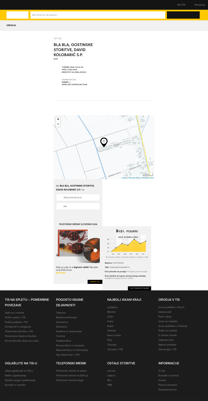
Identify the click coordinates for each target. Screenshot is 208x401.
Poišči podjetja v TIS (16, 322)
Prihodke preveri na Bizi (137, 271)
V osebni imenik (167, 335)
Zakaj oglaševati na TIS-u (19, 371)
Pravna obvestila (167, 385)
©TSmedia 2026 (147, 178)
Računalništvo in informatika (72, 350)
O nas (161, 371)
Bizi (65, 206)
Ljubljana (112, 307)
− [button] (58, 124)
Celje (110, 316)
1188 (109, 385)
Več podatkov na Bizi (139, 288)
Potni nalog (164, 316)
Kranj (110, 321)
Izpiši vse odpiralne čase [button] (74, 84)
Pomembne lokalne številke (20, 336)
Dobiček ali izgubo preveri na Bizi (119, 278)
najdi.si (111, 375)
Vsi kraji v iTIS (115, 349)
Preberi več (95, 281)
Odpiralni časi (166, 340)
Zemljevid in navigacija (18, 326)
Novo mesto (114, 335)
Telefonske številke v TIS (19, 331)
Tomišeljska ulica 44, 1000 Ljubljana (73, 68)
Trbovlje (111, 344)
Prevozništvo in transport (70, 345)
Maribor (111, 312)
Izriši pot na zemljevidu (74, 72)
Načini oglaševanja (15, 375)
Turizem (60, 336)
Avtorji (162, 380)
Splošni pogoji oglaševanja (20, 380)
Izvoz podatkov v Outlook (172, 326)
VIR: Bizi (58, 38)
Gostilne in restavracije (69, 331)
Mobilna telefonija (66, 317)
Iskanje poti (164, 312)
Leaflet (124, 178)
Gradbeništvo (63, 341)
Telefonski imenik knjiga (69, 380)
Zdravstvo (61, 326)
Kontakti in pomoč (168, 375)
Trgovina (61, 313)
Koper (110, 326)
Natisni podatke (167, 344)
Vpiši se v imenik (14, 313)
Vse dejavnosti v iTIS (67, 355)
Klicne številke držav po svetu (22, 341)
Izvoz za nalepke (167, 321)
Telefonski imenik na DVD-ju (72, 375)
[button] (10, 5)
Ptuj (109, 340)
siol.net (111, 371)
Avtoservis (62, 322)
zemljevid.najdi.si (73, 197)
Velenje (111, 330)
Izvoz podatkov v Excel (171, 307)
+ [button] (58, 119)
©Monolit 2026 (134, 178)
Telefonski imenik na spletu (71, 371)
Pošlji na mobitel (167, 330)
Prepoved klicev (167, 389)
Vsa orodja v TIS (167, 349)
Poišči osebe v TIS (15, 317)
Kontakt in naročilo (15, 385)
